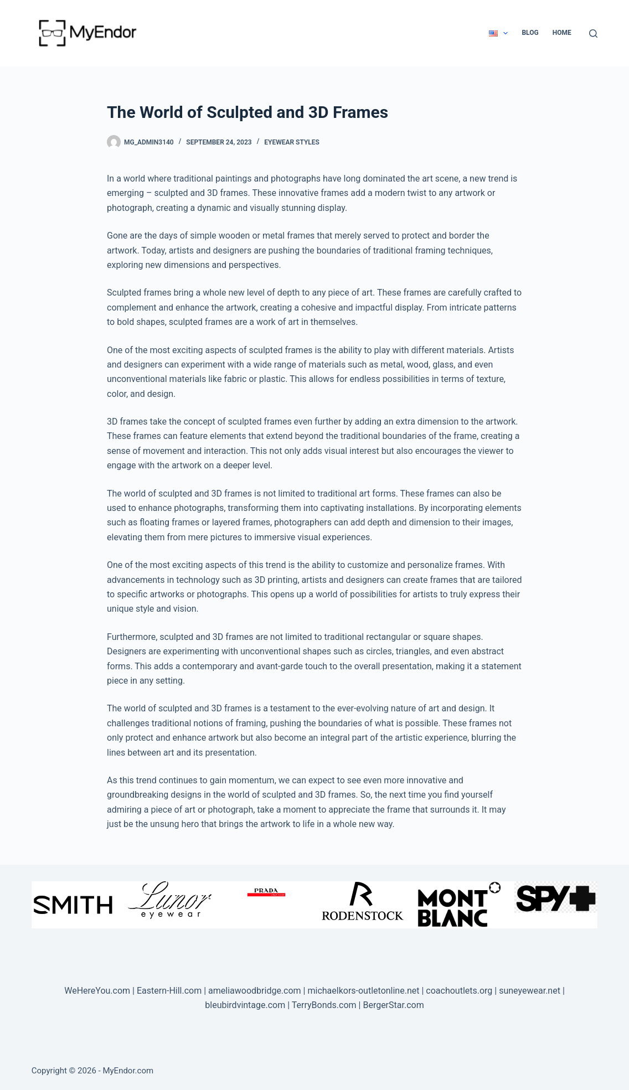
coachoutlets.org (459, 990)
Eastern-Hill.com (169, 990)
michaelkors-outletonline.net (363, 990)
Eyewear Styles (291, 142)
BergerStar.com (393, 1005)
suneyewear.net (529, 990)
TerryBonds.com (324, 1005)
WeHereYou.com (97, 990)
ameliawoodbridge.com (254, 990)
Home (562, 33)
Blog (530, 33)
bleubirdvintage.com (245, 1005)
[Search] (593, 33)
